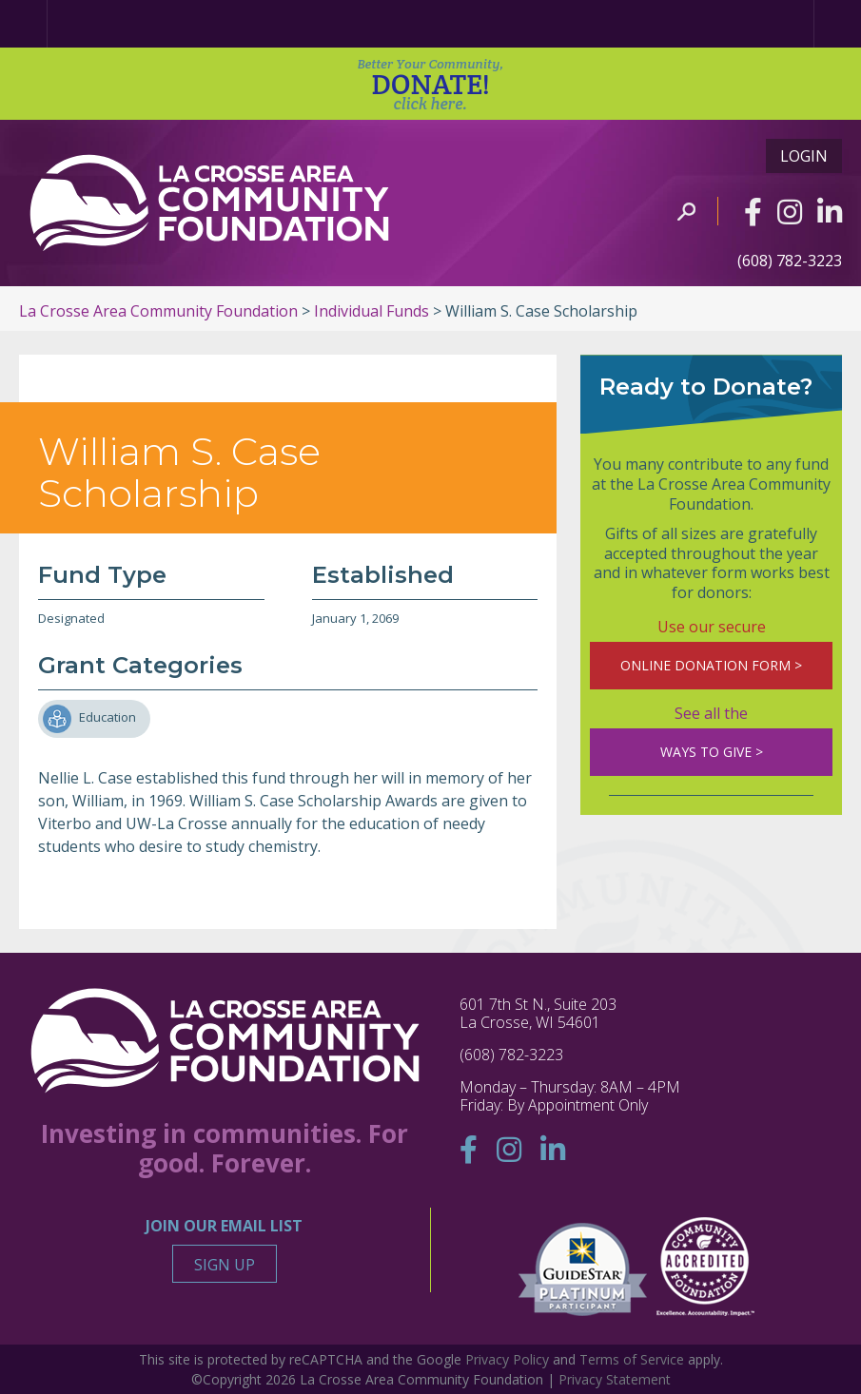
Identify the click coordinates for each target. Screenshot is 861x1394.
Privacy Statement (614, 1379)
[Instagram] (789, 211)
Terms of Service (631, 1359)
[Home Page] (24, 24)
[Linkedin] (829, 211)
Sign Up (224, 1264)
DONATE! (430, 84)
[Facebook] (753, 211)
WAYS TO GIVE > (711, 752)
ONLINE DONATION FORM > (711, 665)
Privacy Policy (507, 1359)
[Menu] (837, 24)
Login (804, 155)
